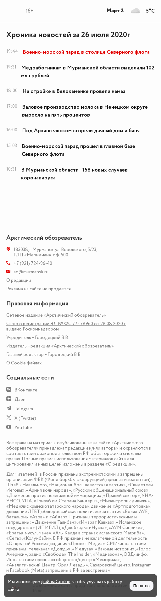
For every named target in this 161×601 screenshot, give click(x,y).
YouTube (23, 427)
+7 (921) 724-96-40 (33, 263)
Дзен (19, 399)
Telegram (23, 409)
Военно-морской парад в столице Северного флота (86, 52)
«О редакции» (120, 464)
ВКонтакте (25, 390)
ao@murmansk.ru (31, 272)
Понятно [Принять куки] (141, 585)
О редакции (18, 280)
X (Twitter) (25, 418)
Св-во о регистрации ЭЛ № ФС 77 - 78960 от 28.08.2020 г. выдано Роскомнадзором (66, 326)
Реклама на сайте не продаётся (38, 289)
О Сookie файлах (24, 363)
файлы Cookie (55, 581)
